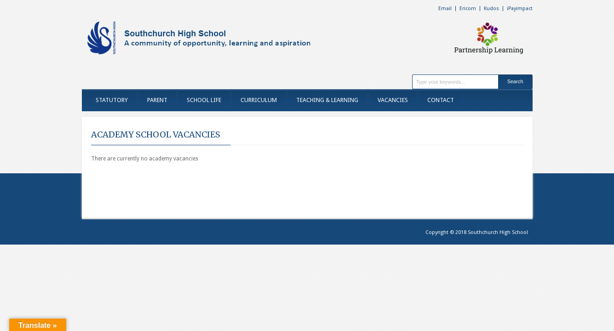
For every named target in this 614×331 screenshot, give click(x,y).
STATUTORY (112, 100)
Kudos (491, 8)
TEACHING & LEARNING (327, 100)
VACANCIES (393, 100)
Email (445, 8)
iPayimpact (520, 8)
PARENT (157, 100)
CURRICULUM (259, 100)
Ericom (467, 8)
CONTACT (440, 100)
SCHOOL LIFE (204, 100)
